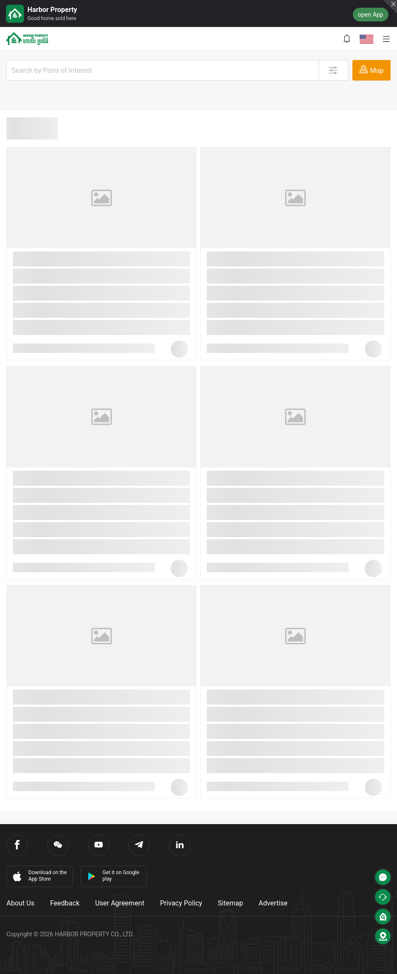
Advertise (273, 903)
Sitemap (230, 903)
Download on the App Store (39, 875)
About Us (20, 903)
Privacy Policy (181, 903)
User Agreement (119, 903)
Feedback (65, 903)
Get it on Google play (113, 875)
